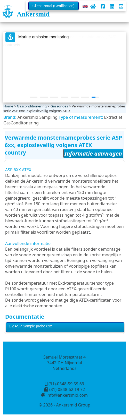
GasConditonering (21, 123)
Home (8, 106)
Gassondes (59, 106)
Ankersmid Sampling (38, 117)
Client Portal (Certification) (54, 6)
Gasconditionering (31, 106)
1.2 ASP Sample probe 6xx (30, 326)
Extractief (113, 117)
